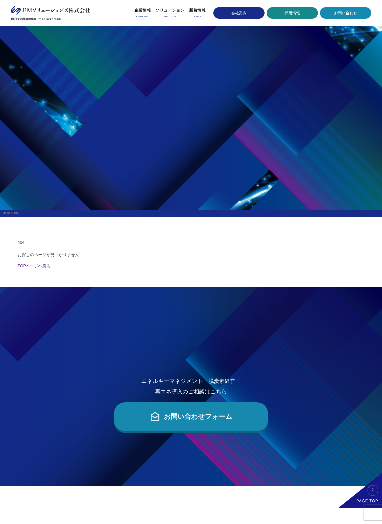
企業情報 (142, 10)
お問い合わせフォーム (191, 416)
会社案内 (239, 13)
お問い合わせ (345, 13)
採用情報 (292, 13)
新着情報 (197, 10)
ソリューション (170, 10)
